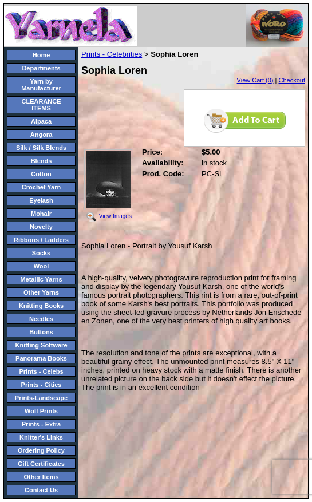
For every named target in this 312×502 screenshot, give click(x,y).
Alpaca (41, 121)
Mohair (41, 213)
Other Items (40, 476)
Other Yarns (41, 292)
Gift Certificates (41, 463)
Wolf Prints (41, 411)
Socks (41, 253)
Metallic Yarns (41, 279)
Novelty (41, 226)
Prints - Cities (41, 384)
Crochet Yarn (41, 187)
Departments (41, 68)
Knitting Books (41, 305)
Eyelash (41, 200)
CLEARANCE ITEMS (41, 105)
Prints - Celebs (41, 371)
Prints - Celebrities (111, 54)
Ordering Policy (41, 450)
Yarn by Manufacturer (41, 85)
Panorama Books (41, 358)
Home (41, 55)
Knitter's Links (41, 437)
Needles (41, 318)
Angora (41, 134)
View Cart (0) (255, 80)
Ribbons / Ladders (41, 239)
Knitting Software (41, 345)
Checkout (292, 80)
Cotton (41, 174)
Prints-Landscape (41, 397)
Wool (41, 266)
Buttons (41, 332)
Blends (41, 160)
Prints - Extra (41, 424)
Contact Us (41, 490)
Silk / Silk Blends (41, 147)
